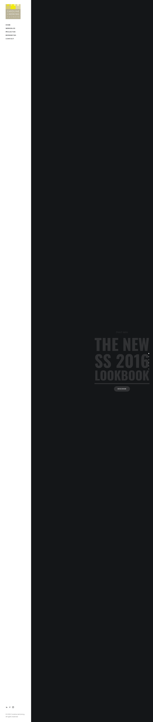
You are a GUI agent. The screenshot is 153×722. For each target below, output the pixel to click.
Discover (122, 389)
